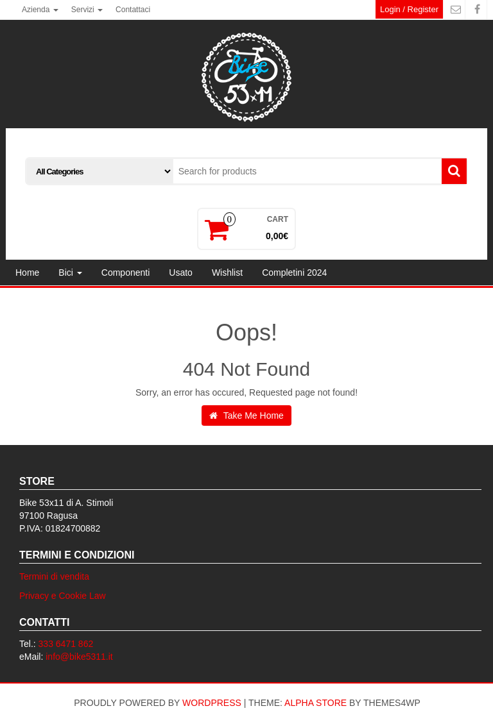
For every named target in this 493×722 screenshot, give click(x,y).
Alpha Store (315, 703)
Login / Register (409, 9)
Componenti (125, 272)
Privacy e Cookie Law (62, 596)
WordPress (211, 703)
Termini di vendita (54, 576)
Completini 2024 (294, 272)
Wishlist (227, 272)
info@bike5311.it (79, 656)
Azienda (40, 9)
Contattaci (133, 9)
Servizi (87, 9)
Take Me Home (246, 415)
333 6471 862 (66, 644)
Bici (70, 272)
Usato (181, 272)
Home (27, 272)
